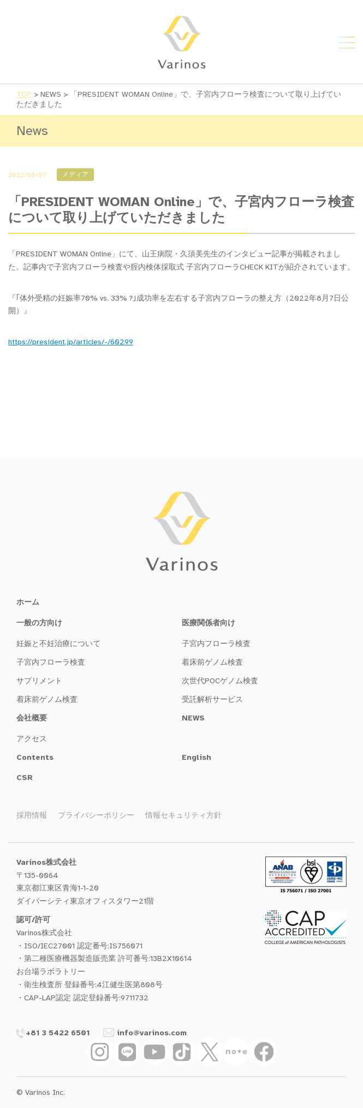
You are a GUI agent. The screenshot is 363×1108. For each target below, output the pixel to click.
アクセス (31, 738)
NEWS (193, 718)
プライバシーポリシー (96, 815)
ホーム (27, 602)
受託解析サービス (212, 699)
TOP (24, 94)
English (196, 757)
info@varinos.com (145, 1032)
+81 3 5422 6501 (53, 1033)
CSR (24, 777)
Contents (34, 757)
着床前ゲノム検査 (47, 699)
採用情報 (31, 815)
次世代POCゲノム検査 (220, 680)
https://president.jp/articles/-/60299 (70, 342)
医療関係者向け (208, 623)
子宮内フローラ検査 (50, 662)
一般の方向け (39, 623)
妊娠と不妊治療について (58, 643)
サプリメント (39, 680)
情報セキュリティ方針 (183, 815)
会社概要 (31, 718)
